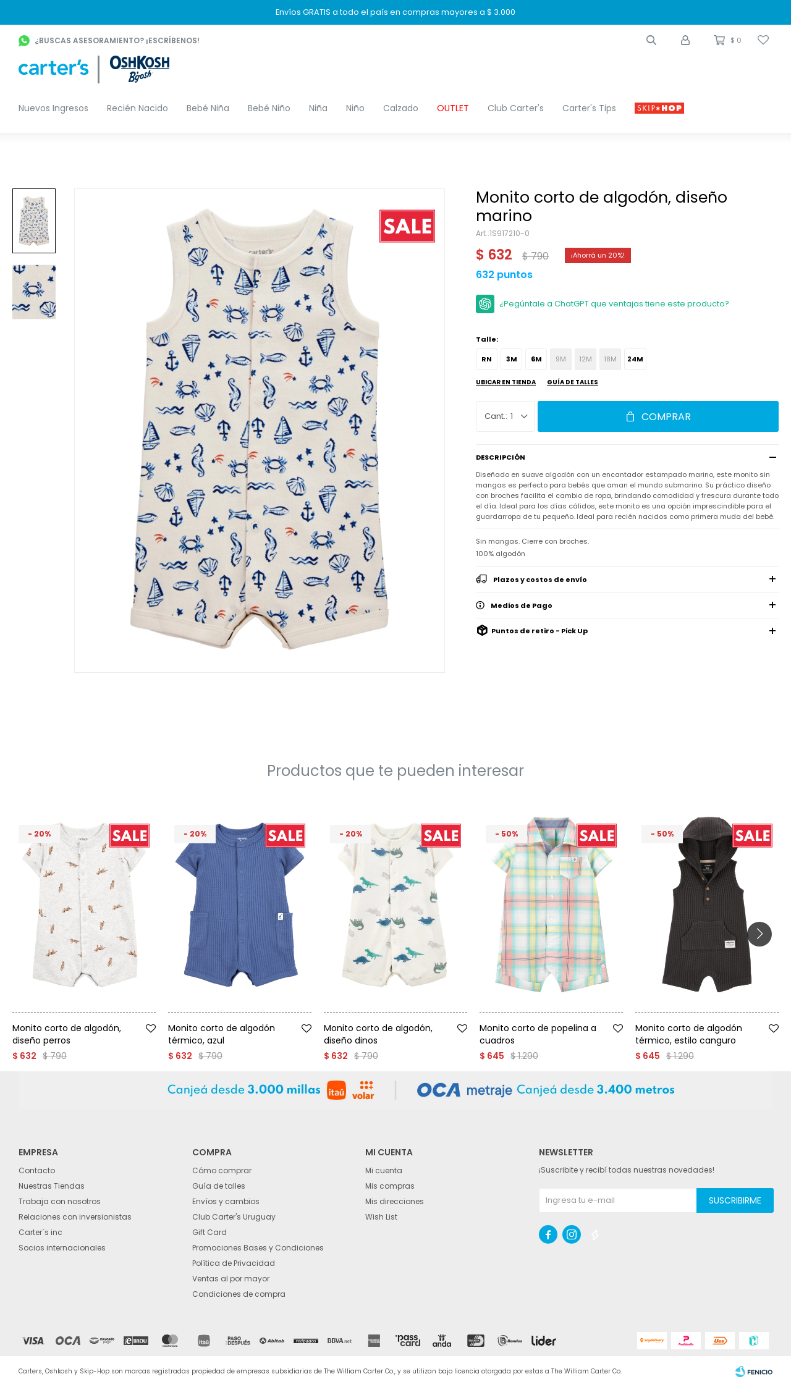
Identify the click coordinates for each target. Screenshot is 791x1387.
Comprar (666, 417)
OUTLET (453, 108)
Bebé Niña (208, 108)
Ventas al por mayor (230, 1278)
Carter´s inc (40, 1232)
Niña (318, 108)
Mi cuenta (383, 1170)
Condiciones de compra (239, 1294)
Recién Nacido (137, 108)
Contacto (37, 1170)
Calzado (400, 108)
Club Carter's (516, 108)
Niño (355, 108)
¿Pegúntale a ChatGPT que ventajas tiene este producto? (614, 303)
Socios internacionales (62, 1247)
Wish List (381, 1217)
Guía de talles (572, 382)
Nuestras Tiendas (52, 1186)
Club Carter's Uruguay (234, 1217)
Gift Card (209, 1232)
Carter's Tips (589, 108)
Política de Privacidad (233, 1263)
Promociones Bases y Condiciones (258, 1247)
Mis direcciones (394, 1201)
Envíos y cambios (226, 1201)
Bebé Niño (269, 108)
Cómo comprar (222, 1170)
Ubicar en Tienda (506, 382)
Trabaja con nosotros (60, 1201)
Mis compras (390, 1186)
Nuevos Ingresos (53, 108)
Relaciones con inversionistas (75, 1217)
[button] (651, 40)
